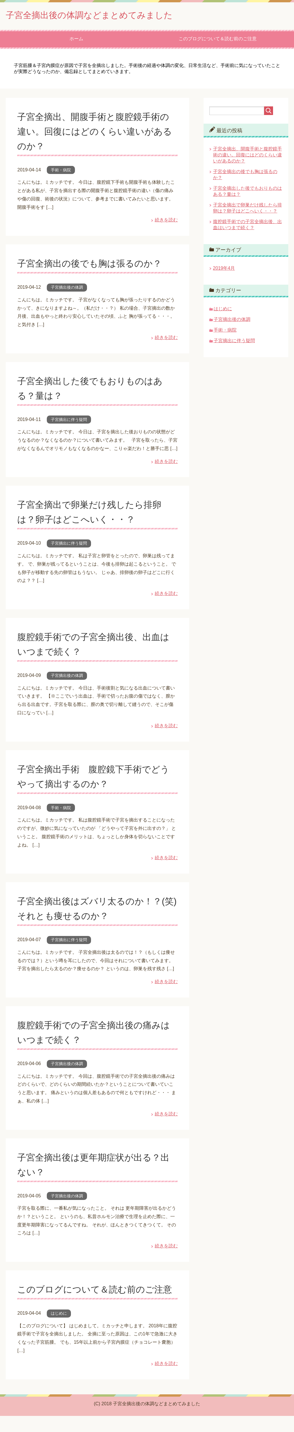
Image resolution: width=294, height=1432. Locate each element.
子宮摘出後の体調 (67, 288)
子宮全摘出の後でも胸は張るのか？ (96, 264)
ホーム (76, 40)
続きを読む (166, 221)
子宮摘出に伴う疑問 (69, 421)
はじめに (59, 1329)
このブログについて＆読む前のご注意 (218, 40)
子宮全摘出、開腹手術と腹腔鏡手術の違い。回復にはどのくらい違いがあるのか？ (97, 132)
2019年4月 (224, 269)
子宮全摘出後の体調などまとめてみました (105, 15)
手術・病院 (61, 171)
